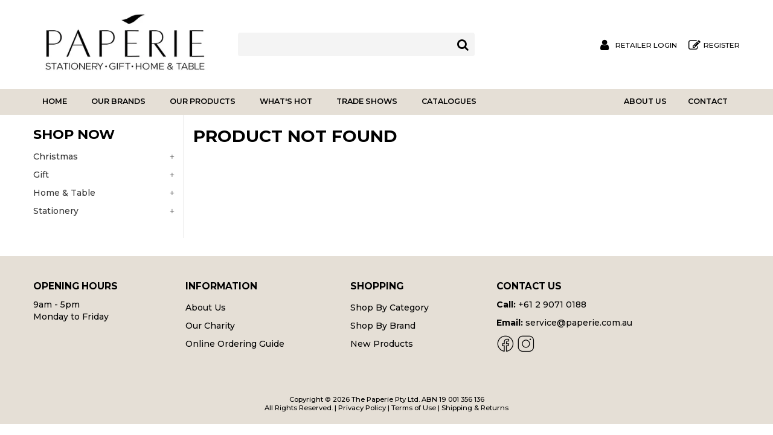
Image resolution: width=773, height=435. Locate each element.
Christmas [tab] (55, 156)
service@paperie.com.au (578, 322)
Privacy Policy (362, 408)
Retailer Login (646, 45)
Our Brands (118, 101)
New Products (381, 343)
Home (54, 101)
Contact (708, 101)
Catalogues (449, 101)
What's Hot (286, 101)
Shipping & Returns (474, 408)
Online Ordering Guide (234, 343)
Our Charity (210, 325)
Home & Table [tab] (64, 192)
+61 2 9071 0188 (552, 304)
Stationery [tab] (56, 210)
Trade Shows (366, 101)
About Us (645, 101)
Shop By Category (389, 307)
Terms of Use (413, 408)
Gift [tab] (41, 174)
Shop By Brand (382, 325)
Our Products (203, 101)
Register (722, 45)
